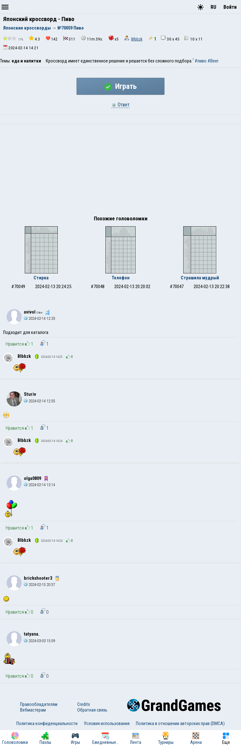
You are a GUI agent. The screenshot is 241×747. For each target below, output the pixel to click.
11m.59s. (92, 38)
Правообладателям (38, 704)
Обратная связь (92, 710)
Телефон (121, 278)
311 (69, 38)
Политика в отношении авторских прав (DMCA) (180, 723)
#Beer (212, 61)
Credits (83, 704)
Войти (230, 7)
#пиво (200, 61)
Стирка (41, 278)
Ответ (120, 105)
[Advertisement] (120, 171)
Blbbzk (136, 39)
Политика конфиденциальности (47, 723)
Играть (120, 86)
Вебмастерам (33, 710)
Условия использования (107, 723)
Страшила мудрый (200, 278)
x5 (114, 38)
